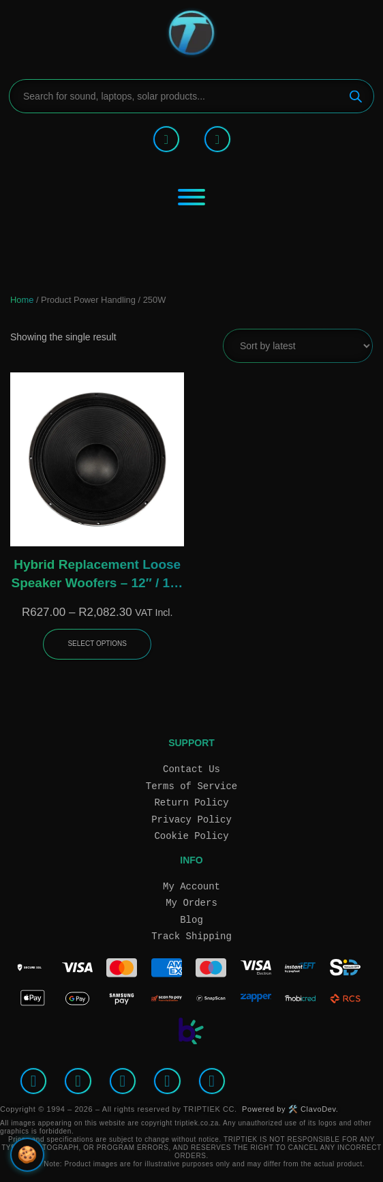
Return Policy (191, 802)
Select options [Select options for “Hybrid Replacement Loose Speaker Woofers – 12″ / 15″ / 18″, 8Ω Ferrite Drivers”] (97, 643)
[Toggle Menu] (191, 197)
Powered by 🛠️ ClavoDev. (290, 1109)
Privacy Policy (191, 819)
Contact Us (191, 769)
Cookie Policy (191, 835)
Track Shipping (191, 936)
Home (21, 300)
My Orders (191, 902)
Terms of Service (191, 786)
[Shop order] (298, 346)
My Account (191, 886)
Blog (191, 919)
